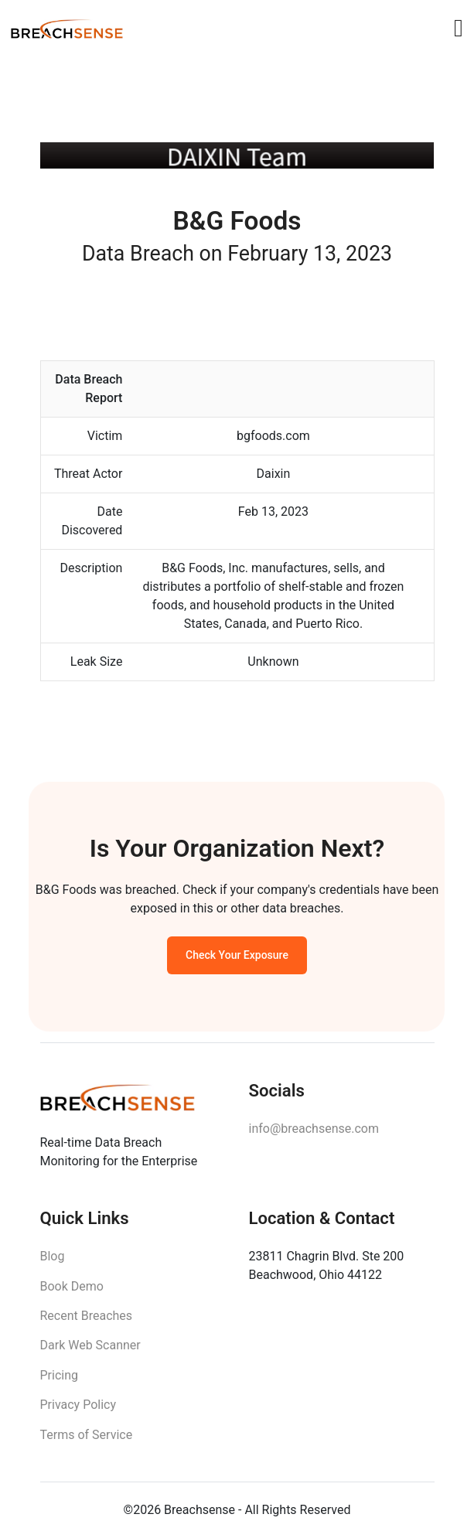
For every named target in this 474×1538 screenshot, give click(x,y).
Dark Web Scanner (90, 1351)
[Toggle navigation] (458, 27)
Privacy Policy (78, 1410)
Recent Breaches (86, 1322)
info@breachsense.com (314, 1133)
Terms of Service (86, 1441)
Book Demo (72, 1292)
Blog (52, 1262)
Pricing (59, 1381)
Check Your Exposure (237, 958)
